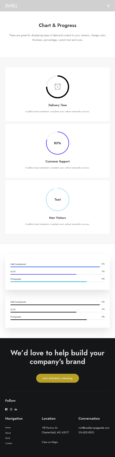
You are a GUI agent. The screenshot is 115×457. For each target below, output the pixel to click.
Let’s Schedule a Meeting (57, 378)
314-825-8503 (86, 432)
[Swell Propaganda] (11, 6)
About (8, 432)
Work (7, 438)
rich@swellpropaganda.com (93, 428)
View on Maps (50, 442)
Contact (8, 443)
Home (8, 427)
